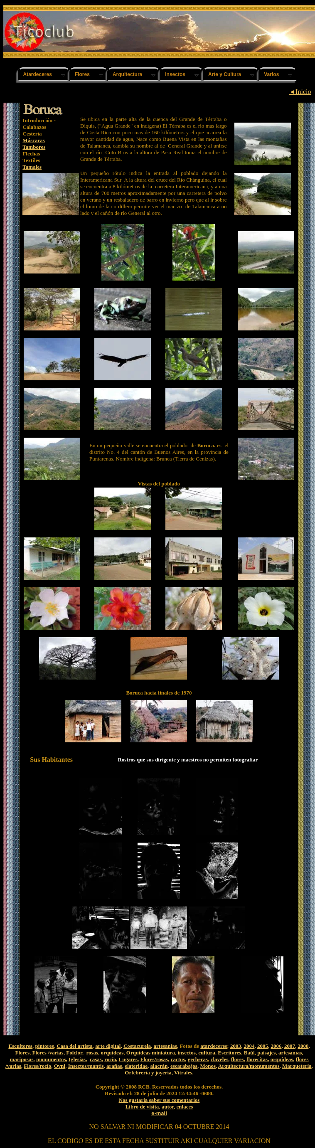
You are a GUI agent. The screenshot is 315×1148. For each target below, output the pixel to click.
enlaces (185, 1107)
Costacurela (137, 1046)
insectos (186, 1052)
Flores (82, 74)
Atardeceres (37, 74)
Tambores (33, 147)
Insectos (175, 74)
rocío (110, 1059)
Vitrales (183, 1072)
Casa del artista (75, 1046)
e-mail (159, 1113)
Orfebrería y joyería (148, 1072)
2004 (249, 1046)
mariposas (21, 1059)
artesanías (165, 1046)
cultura (206, 1052)
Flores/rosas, (154, 1059)
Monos (208, 1066)
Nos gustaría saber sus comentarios (159, 1100)
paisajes (266, 1052)
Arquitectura (127, 74)
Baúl (249, 1052)
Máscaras (33, 140)
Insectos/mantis (86, 1066)
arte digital (108, 1046)
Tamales (32, 167)
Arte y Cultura (224, 74)
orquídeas (112, 1052)
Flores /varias (47, 1052)
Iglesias (77, 1059)
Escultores (20, 1046)
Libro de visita (142, 1107)
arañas (114, 1066)
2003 (235, 1046)
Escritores (229, 1052)
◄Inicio (300, 91)
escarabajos (183, 1066)
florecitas (257, 1059)
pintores (44, 1046)
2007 (289, 1046)
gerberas (198, 1059)
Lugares (128, 1059)
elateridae (136, 1066)
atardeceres (213, 1046)
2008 (303, 1046)
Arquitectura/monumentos (249, 1066)
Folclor (74, 1052)
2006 (276, 1046)
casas (96, 1059)
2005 (262, 1046)
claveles (220, 1059)
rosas (92, 1052)
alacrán (159, 1066)
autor (168, 1107)
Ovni (59, 1066)
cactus (178, 1059)
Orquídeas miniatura (150, 1052)
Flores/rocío (37, 1066)
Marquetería (297, 1066)
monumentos (51, 1059)
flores (237, 1059)
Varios (271, 74)
